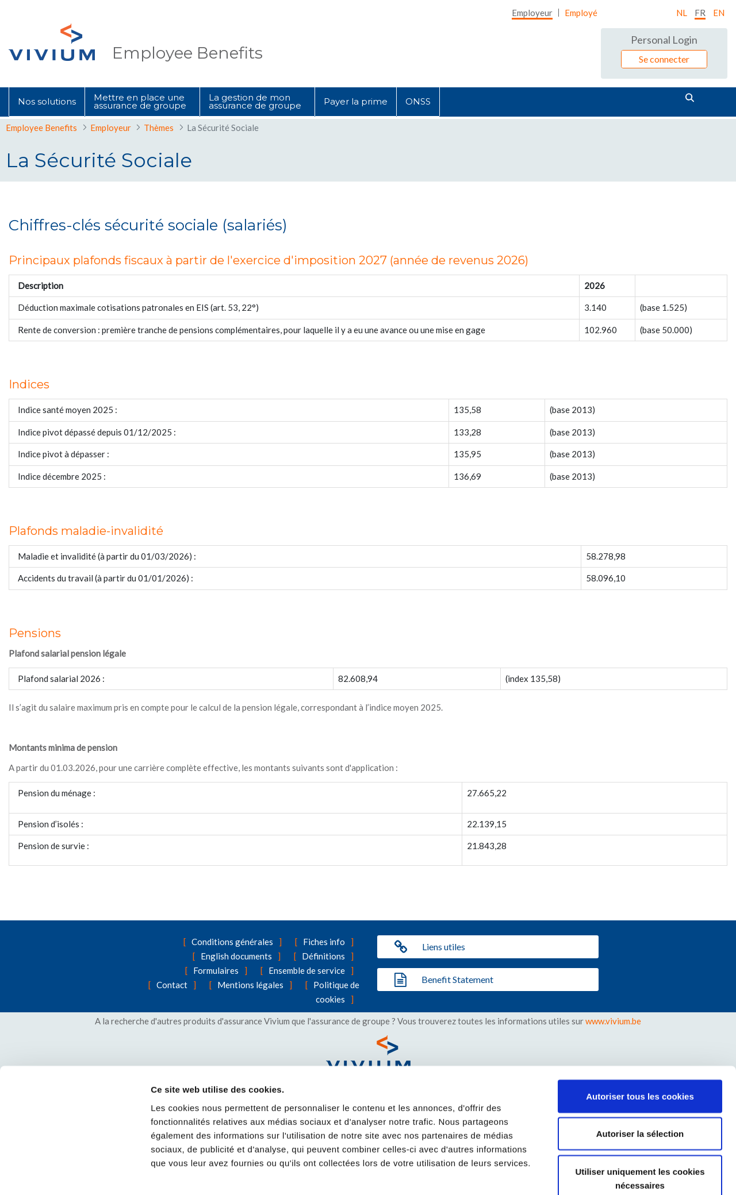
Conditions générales (232, 941)
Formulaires (216, 970)
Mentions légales (250, 985)
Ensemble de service (307, 970)
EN (718, 12)
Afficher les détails (633, 1172)
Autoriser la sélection (640, 1068)
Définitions (323, 956)
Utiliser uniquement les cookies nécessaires (639, 1112)
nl (681, 12)
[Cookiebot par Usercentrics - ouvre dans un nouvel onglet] (74, 1172)
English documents (236, 956)
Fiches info (324, 941)
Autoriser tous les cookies (640, 1030)
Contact (171, 985)
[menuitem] (532, 12)
